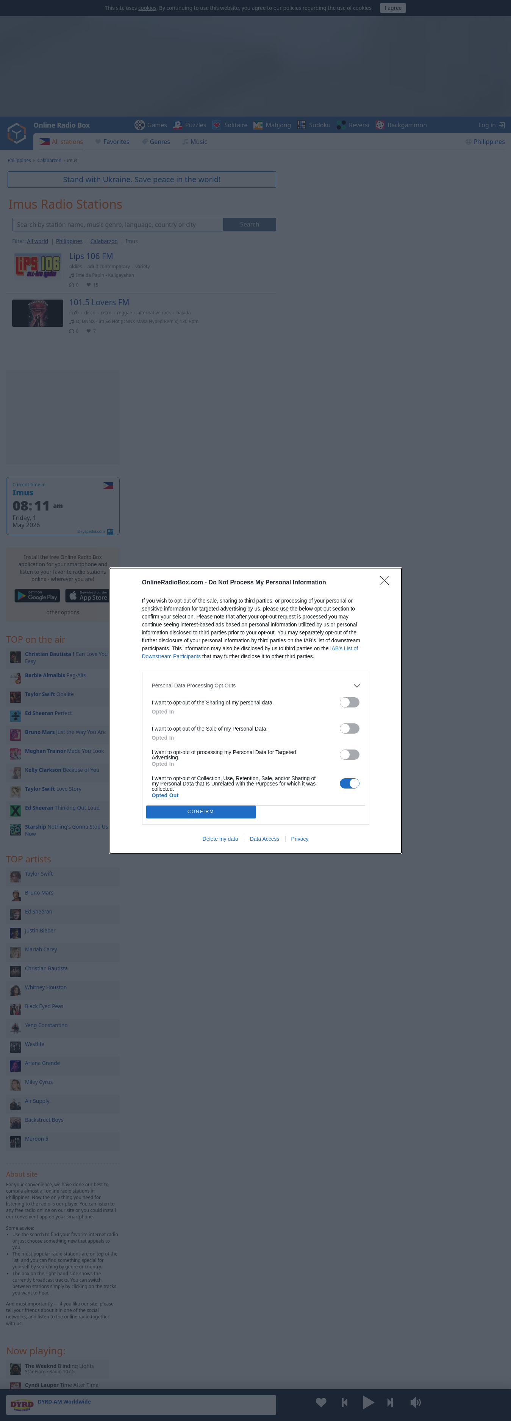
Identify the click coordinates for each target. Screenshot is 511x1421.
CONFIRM (201, 812)
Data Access (265, 839)
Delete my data (220, 839)
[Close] (387, 583)
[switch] (349, 702)
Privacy (300, 839)
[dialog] (256, 710)
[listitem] (255, 686)
